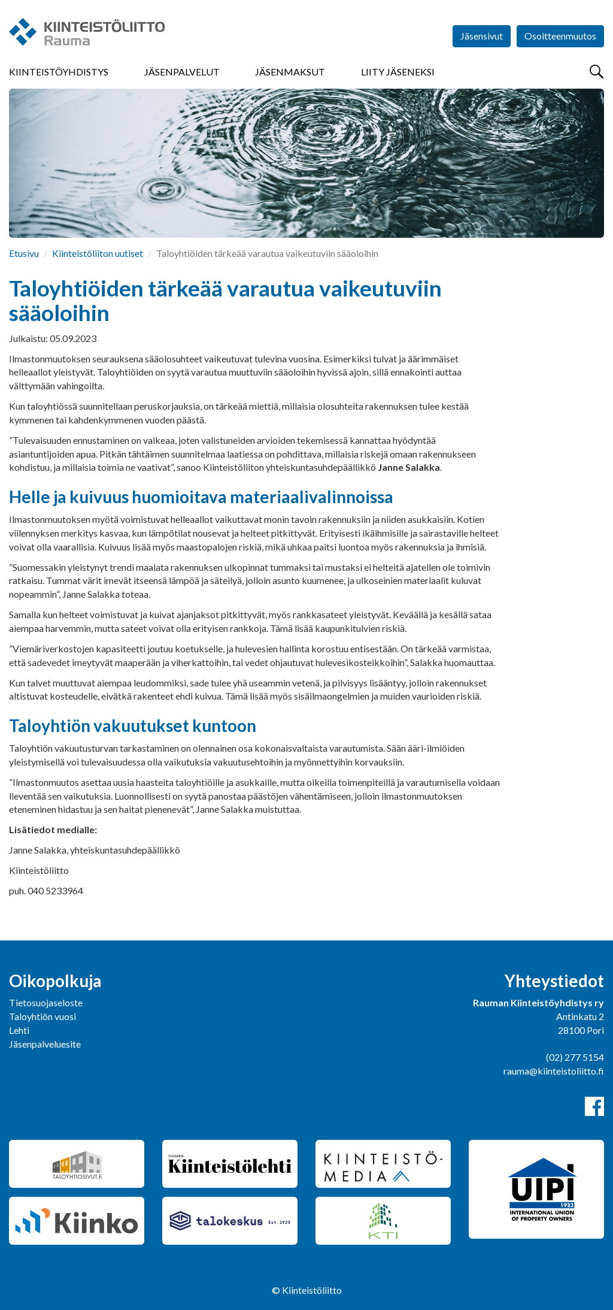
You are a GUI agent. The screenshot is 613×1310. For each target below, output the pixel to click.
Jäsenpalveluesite (45, 1043)
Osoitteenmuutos (560, 35)
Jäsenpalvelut (182, 71)
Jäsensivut (481, 35)
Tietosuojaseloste (46, 1002)
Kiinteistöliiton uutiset (97, 253)
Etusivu (24, 253)
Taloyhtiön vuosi (42, 1016)
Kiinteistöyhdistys (58, 71)
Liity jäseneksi (398, 71)
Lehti (19, 1030)
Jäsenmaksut (290, 71)
